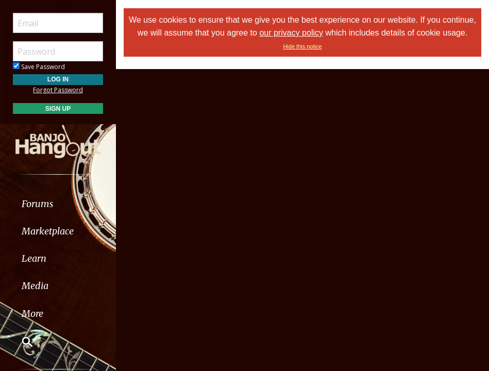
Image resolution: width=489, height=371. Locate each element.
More (32, 313)
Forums (38, 204)
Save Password (39, 66)
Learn (34, 258)
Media (35, 286)
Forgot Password (58, 90)
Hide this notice (302, 46)
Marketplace (48, 231)
